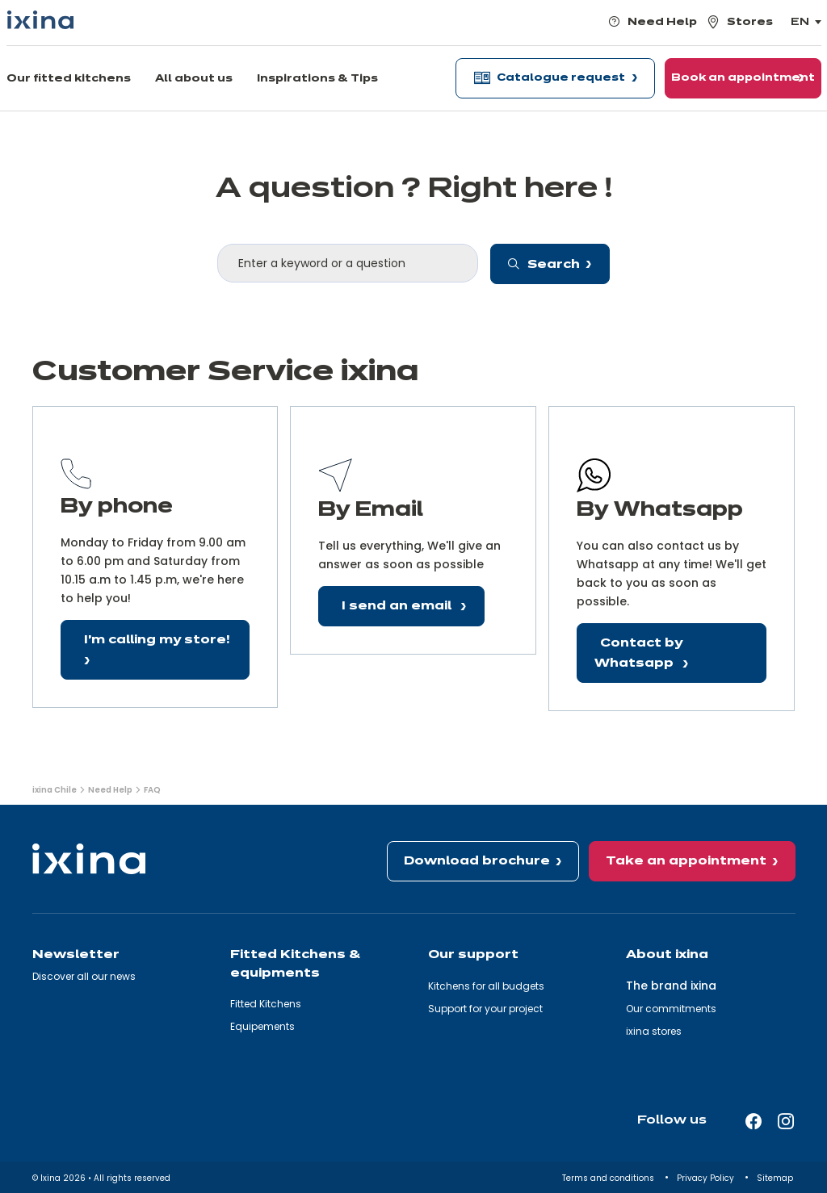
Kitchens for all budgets (486, 986)
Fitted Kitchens (265, 1004)
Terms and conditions (609, 1178)
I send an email (398, 606)
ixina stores (654, 1031)
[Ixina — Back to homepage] (40, 19)
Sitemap (776, 1178)
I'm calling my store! (156, 640)
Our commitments (671, 1008)
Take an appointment (686, 861)
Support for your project (485, 1008)
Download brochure (477, 861)
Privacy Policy (707, 1178)
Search (544, 264)
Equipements (262, 1026)
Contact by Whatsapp (638, 653)
